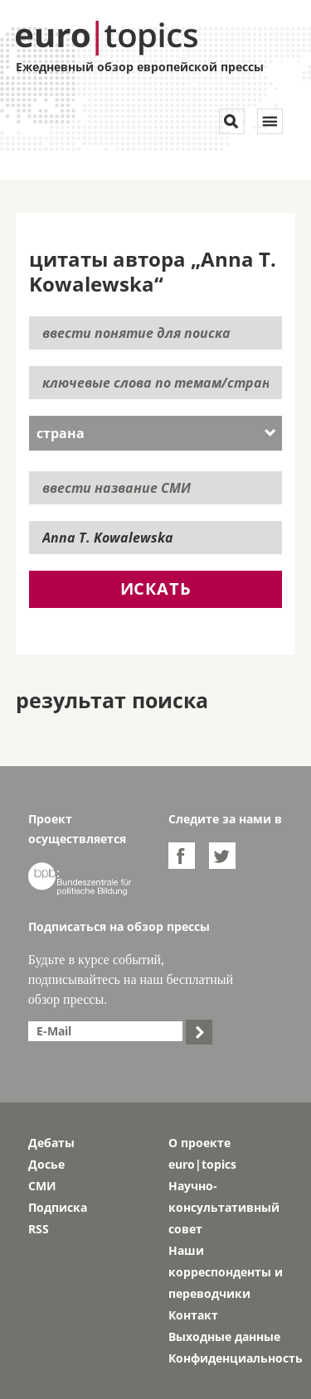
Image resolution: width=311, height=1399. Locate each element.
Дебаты (51, 1143)
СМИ (42, 1186)
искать (156, 588)
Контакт (193, 1315)
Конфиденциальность (226, 1358)
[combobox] (156, 433)
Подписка (57, 1207)
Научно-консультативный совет (223, 1207)
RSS (38, 1229)
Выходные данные (224, 1336)
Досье (46, 1164)
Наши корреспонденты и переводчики (225, 1271)
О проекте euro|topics (202, 1153)
